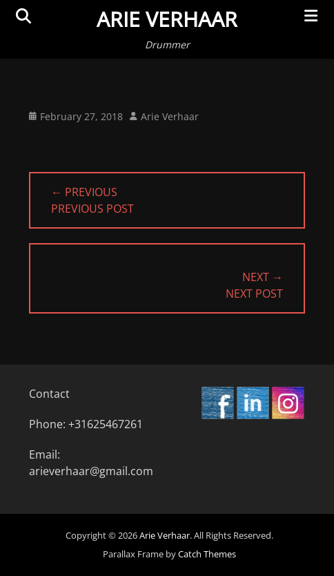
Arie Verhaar (167, 19)
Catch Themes (207, 554)
